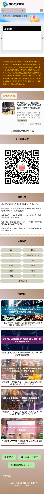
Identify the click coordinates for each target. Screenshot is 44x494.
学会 (11, 260)
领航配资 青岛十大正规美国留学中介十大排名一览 (19, 204)
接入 (11, 250)
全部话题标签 (22, 281)
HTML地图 (34, 483)
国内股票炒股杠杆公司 (21, 465)
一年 (33, 276)
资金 (11, 266)
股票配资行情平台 (33, 255)
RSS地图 (26, 483)
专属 (11, 276)
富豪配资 (8, 457)
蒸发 (11, 271)
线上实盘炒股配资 (29, 457)
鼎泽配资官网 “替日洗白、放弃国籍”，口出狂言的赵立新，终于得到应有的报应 (29, 106)
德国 (33, 271)
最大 (11, 255)
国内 (33, 250)
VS (33, 260)
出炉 (33, 266)
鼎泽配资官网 (22, 120)
